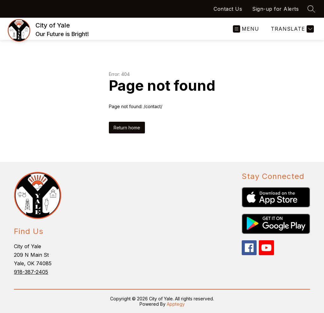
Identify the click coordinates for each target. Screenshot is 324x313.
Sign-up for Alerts (275, 9)
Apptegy (176, 304)
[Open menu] (246, 29)
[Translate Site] (291, 29)
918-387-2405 (31, 272)
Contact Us (228, 9)
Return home (127, 127)
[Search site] (311, 9)
